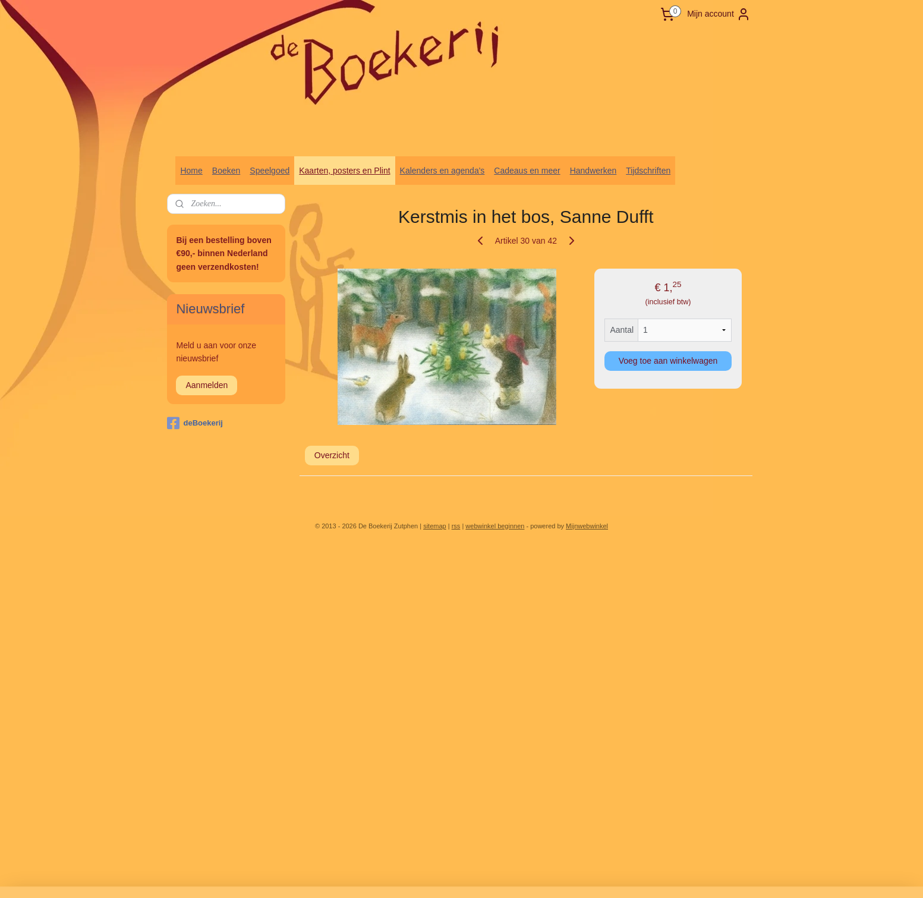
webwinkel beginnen (494, 526)
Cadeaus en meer (527, 170)
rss (456, 526)
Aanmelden (206, 385)
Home (191, 170)
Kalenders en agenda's (442, 170)
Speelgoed (269, 170)
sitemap (434, 526)
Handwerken (593, 170)
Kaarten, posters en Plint (344, 170)
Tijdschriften (648, 170)
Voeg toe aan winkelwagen (667, 360)
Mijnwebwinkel (587, 526)
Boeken (226, 170)
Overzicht (331, 455)
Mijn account (719, 14)
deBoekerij (194, 423)
